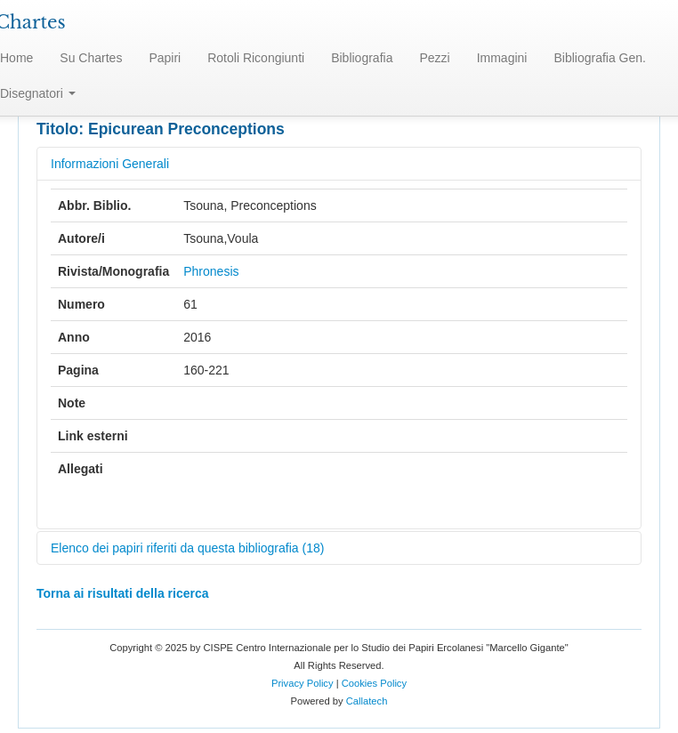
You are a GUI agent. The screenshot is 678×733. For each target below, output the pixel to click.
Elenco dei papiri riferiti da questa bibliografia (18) (187, 548)
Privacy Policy (302, 683)
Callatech (367, 701)
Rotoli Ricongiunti (255, 58)
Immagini (502, 58)
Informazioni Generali (110, 164)
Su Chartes (91, 58)
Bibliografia (361, 58)
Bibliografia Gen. (599, 58)
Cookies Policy (374, 683)
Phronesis (210, 271)
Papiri (165, 58)
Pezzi (434, 58)
